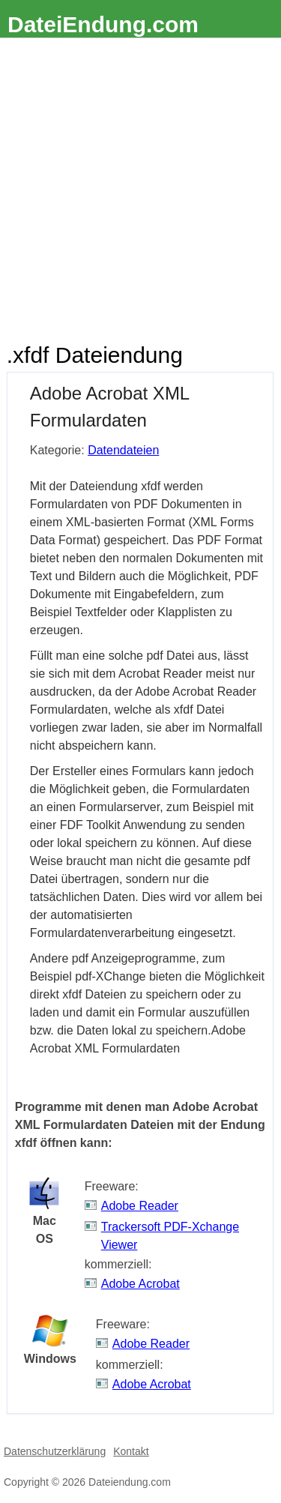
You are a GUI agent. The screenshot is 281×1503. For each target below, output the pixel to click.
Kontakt (130, 1451)
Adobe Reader (139, 1205)
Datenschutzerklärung (55, 1451)
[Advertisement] (140, 186)
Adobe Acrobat (140, 1283)
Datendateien (123, 450)
